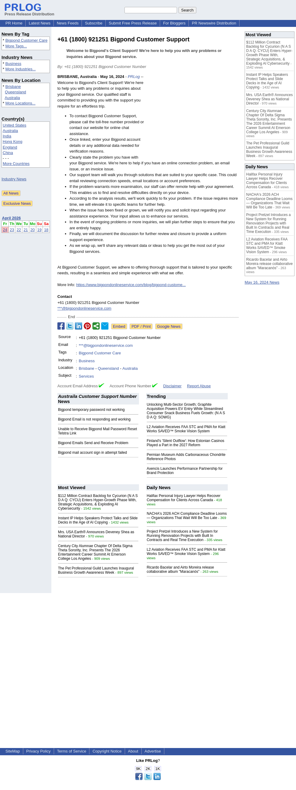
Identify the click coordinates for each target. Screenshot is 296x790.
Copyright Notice (106, 751)
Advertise (153, 751)
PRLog (134, 76)
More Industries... (20, 69)
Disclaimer (172, 386)
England (10, 147)
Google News (169, 326)
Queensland (15, 92)
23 (12, 229)
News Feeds (68, 23)
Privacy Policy (38, 751)
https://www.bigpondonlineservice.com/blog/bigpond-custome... (131, 284)
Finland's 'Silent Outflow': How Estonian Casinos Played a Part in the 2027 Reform (185, 443)
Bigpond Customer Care (26, 40)
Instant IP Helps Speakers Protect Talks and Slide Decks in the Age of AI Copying (98, 520)
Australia (12, 97)
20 (33, 229)
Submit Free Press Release (133, 23)
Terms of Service (71, 751)
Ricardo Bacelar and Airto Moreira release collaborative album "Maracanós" (180, 569)
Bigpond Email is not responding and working (94, 419)
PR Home (13, 23)
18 (46, 229)
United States (14, 125)
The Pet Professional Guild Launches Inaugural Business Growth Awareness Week (96, 570)
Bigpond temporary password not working (91, 410)
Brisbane (13, 86)
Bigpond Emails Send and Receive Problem (93, 443)
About (133, 751)
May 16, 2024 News (262, 282)
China (8, 152)
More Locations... (20, 103)
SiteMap (12, 751)
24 (5, 229)
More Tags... (16, 46)
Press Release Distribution (29, 11)
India (7, 136)
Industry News (14, 179)
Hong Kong (12, 141)
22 (19, 229)
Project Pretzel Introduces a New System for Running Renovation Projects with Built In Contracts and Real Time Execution (182, 535)
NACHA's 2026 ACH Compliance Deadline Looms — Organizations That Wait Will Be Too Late (187, 515)
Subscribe (93, 23)
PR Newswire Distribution (214, 23)
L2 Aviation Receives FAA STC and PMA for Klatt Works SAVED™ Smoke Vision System (186, 429)
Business (13, 63)
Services (86, 376)
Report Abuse (199, 386)
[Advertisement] (193, 118)
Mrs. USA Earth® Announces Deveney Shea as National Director (269, 99)
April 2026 (11, 218)
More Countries (16, 163)
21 (26, 229)
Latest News (39, 23)
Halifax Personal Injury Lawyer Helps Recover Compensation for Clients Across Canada (183, 498)
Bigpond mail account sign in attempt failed (92, 452)
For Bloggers (174, 23)
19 (39, 229)
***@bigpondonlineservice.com (84, 308)
